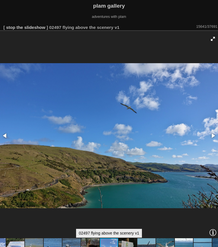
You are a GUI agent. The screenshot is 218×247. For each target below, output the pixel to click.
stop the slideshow (25, 27)
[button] (212, 38)
